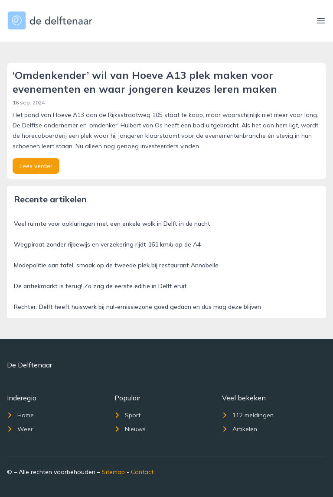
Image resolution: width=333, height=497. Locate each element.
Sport (127, 415)
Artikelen (239, 429)
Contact (142, 472)
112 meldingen (248, 415)
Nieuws (130, 429)
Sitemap (113, 472)
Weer (20, 429)
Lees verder (36, 166)
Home (20, 415)
